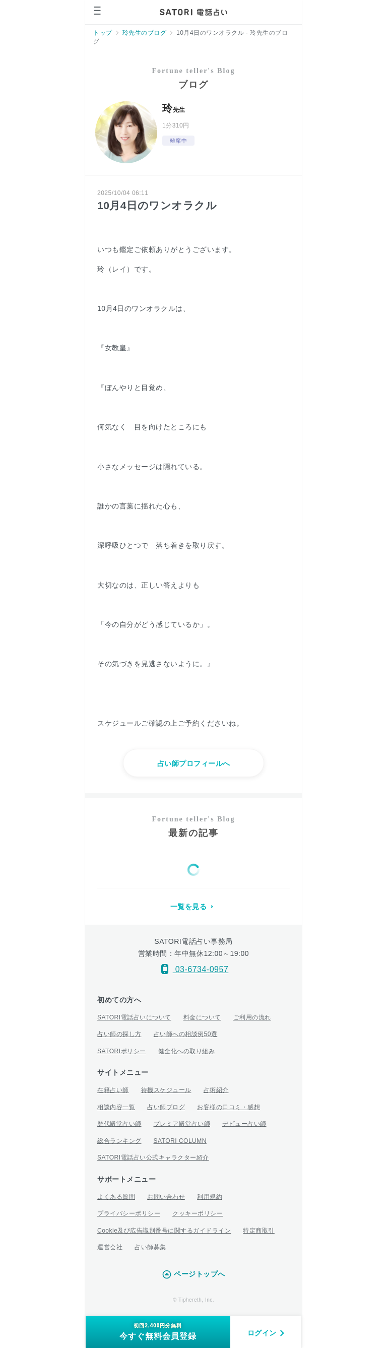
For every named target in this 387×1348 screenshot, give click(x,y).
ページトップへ (193, 1274)
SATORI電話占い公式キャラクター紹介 (153, 1157)
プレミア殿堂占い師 (182, 1123)
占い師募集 (150, 1247)
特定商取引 (259, 1230)
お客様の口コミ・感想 (228, 1107)
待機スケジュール (166, 1090)
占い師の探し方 (119, 1034)
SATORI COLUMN (180, 1140)
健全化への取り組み (186, 1051)
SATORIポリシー (121, 1051)
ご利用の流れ (252, 1017)
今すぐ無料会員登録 (158, 1331)
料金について (202, 1017)
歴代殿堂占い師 (119, 1123)
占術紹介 (216, 1090)
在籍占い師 (113, 1090)
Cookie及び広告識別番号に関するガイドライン (164, 1230)
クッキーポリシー (197, 1213)
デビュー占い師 (244, 1123)
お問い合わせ (166, 1196)
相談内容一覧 (116, 1107)
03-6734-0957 (194, 969)
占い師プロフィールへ (193, 763)
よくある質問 (116, 1196)
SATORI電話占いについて (134, 1017)
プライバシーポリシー (128, 1213)
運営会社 (109, 1247)
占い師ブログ (166, 1107)
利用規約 (209, 1196)
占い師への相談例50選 (186, 1034)
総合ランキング (119, 1140)
